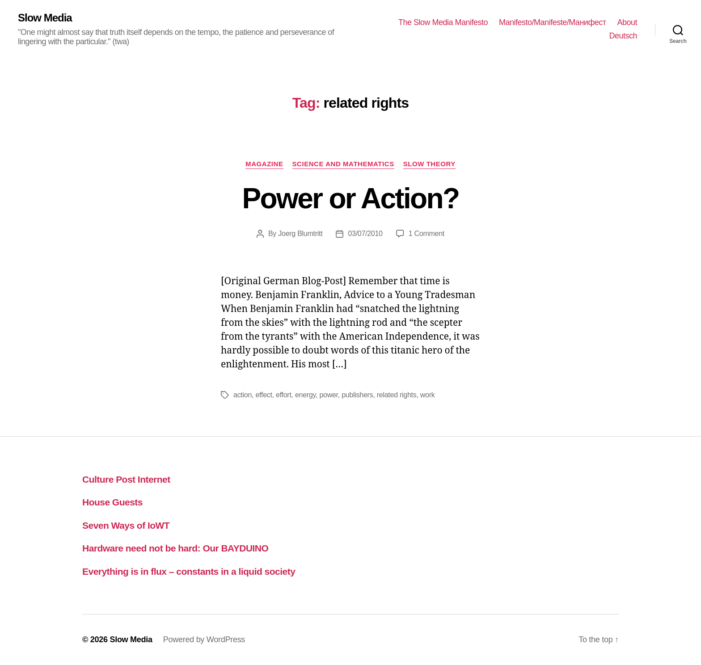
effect (263, 395)
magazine (264, 164)
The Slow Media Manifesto (443, 22)
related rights (397, 395)
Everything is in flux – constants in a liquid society (188, 571)
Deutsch (623, 35)
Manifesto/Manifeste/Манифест (552, 22)
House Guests (112, 502)
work (427, 395)
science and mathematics (343, 164)
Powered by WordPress (204, 639)
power (328, 395)
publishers (357, 395)
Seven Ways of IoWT (125, 525)
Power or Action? (350, 198)
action (242, 395)
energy (305, 395)
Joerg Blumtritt (300, 233)
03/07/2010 (365, 233)
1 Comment (426, 233)
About (627, 22)
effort (283, 395)
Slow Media (45, 18)
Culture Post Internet (126, 479)
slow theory (429, 164)
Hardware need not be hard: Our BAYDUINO (175, 548)
